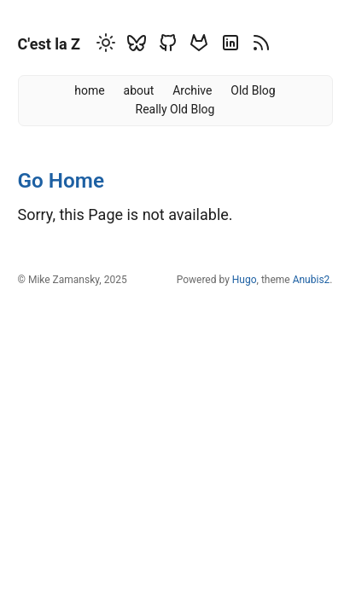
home (89, 90)
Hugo (244, 280)
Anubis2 (311, 280)
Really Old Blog (175, 109)
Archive (192, 90)
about (139, 90)
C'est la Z (49, 44)
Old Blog (252, 90)
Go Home (61, 180)
